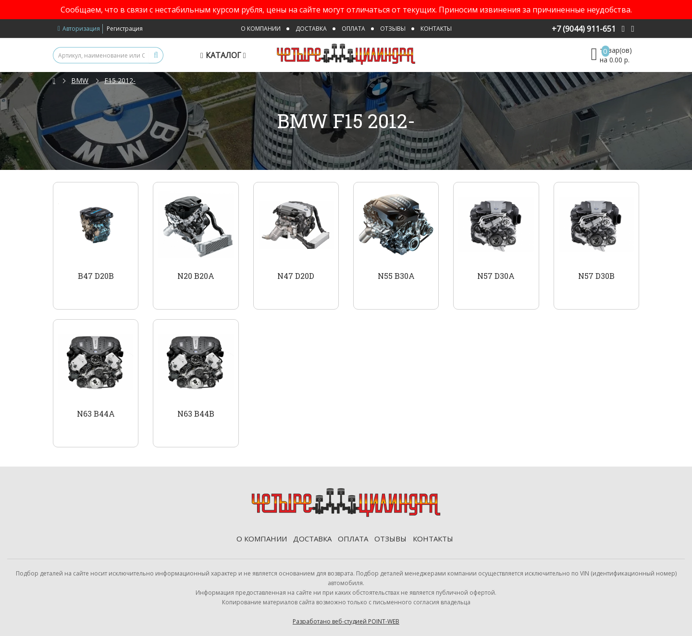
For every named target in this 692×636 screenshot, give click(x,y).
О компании (261, 28)
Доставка (311, 28)
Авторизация (79, 28)
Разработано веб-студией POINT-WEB (346, 621)
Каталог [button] (224, 55)
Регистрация (125, 28)
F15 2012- (120, 80)
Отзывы (393, 28)
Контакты (436, 28)
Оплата (353, 28)
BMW (79, 80)
